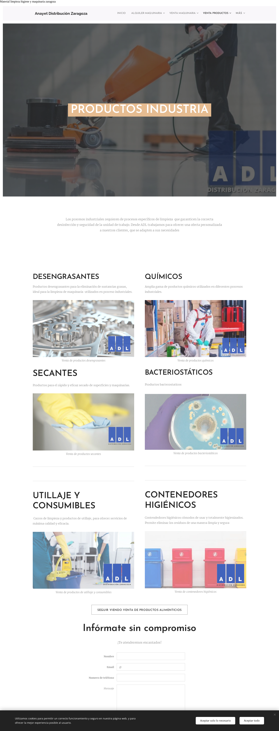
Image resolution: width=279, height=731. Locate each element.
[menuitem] (108, 13)
